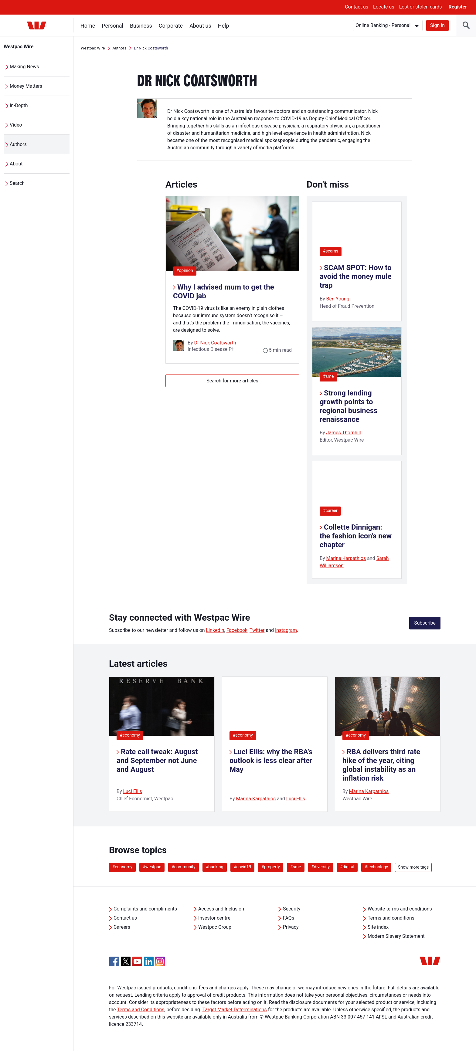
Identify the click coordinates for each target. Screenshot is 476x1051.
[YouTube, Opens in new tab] (137, 961)
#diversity (320, 866)
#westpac (152, 866)
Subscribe (425, 623)
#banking (214, 866)
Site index (378, 927)
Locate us (383, 7)
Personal (112, 25)
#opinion (186, 270)
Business (141, 25)
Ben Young (337, 299)
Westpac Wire (19, 46)
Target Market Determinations (234, 1009)
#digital (347, 866)
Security (291, 909)
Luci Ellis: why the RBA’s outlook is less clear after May (270, 761)
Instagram (286, 630)
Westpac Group (214, 927)
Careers (122, 927)
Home (87, 25)
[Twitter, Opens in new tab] (126, 961)
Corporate (171, 25)
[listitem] (161, 744)
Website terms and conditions (400, 909)
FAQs (288, 918)
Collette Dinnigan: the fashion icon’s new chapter (356, 536)
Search (17, 183)
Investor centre (214, 918)
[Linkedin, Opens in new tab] (149, 961)
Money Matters (26, 86)
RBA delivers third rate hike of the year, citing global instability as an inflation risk (381, 765)
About (16, 164)
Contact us (356, 7)
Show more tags (413, 867)
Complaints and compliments (145, 909)
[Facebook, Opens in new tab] (114, 961)
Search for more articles (232, 381)
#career (330, 510)
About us (200, 25)
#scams (330, 251)
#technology (376, 866)
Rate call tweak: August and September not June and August (157, 761)
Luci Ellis (132, 791)
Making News (24, 67)
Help (223, 25)
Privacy (291, 927)
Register (458, 7)
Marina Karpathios (346, 558)
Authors (18, 144)
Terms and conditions (391, 918)
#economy (130, 735)
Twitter (257, 630)
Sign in (437, 25)
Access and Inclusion (221, 909)
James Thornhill (343, 433)
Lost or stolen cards (420, 7)
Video (16, 125)
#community (183, 866)
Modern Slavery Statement (396, 936)
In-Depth (19, 105)
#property (270, 866)
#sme (328, 376)
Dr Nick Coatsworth (215, 343)
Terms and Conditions (140, 1009)
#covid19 (242, 866)
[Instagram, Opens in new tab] (160, 965)
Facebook (236, 630)
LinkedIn (215, 630)
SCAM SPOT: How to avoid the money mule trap (356, 276)
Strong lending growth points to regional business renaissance (348, 406)
